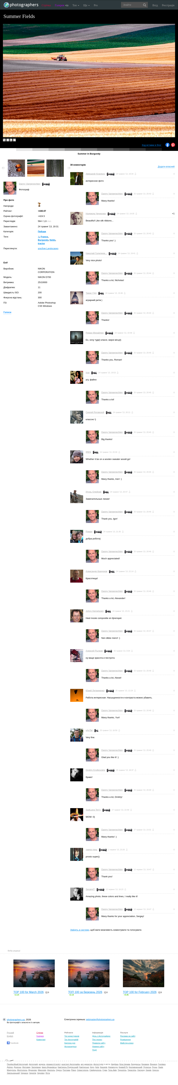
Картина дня (69, 1043)
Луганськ (147, 1067)
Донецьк (17, 1067)
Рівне (73, 1070)
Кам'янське (84, 1067)
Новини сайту (98, 1046)
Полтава (66, 1070)
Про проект (97, 1040)
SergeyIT (90, 889)
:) (38, 236)
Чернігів (32, 1073)
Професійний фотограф (17, 1064)
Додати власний (166, 166)
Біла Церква (124, 1064)
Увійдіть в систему (79, 930)
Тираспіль (132, 1070)
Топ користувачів (71, 1036)
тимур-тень (91, 849)
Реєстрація (168, 5)
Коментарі (40, 1040)
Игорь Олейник (93, 491)
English (10, 1036)
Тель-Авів (112, 1070)
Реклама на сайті (127, 1036)
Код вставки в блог (151, 145)
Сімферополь (95, 1070)
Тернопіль (122, 1070)
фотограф (33, 1064)
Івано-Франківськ (49, 1067)
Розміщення (125, 1040)
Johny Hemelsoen (95, 611)
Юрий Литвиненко (95, 690)
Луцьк (154, 1067)
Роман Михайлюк (95, 332)
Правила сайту (98, 1043)
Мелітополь (22, 1070)
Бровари (145, 1064)
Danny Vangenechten (29, 184)
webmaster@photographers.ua (100, 1019)
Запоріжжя (36, 1067)
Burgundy (43, 240)
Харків (148, 1070)
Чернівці (40, 1073)
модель (42, 1064)
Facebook (12, 1043)
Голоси (7, 312)
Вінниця (153, 1064)
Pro (96, 5)
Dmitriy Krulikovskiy (95, 770)
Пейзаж (42, 231)
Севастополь (82, 1070)
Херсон (155, 1070)
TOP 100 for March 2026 (28, 992)
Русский (10, 1033)
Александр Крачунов (96, 571)
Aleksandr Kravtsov (95, 173)
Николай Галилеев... (96, 253)
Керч (92, 1067)
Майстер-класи (126, 1043)
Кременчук (113, 1067)
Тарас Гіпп (91, 293)
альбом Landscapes (48, 248)
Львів (160, 1067)
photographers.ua (16, 1019)
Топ (75, 5)
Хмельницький (13, 1073)
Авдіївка (114, 1064)
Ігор (88, 372)
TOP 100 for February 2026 (139, 992)
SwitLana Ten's (93, 809)
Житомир (26, 1067)
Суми (104, 1070)
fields (52, 240)
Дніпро (10, 1067)
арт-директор (86, 1064)
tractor (41, 243)
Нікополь (51, 1070)
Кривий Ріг (123, 1067)
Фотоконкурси (70, 1046)
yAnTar (89, 730)
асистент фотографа (70, 1064)
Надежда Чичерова (96, 213)
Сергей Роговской (95, 412)
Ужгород (141, 1070)
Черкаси (24, 1073)
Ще (86, 5)
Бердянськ (135, 1064)
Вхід (155, 5)
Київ (97, 1067)
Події (94, 1050)
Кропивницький (135, 1067)
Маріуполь (11, 1070)
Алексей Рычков (94, 650)
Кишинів (103, 1067)
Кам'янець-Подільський (68, 1067)
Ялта (47, 1073)
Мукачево (32, 1070)
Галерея (61, 5)
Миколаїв (42, 1070)
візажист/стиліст (53, 1064)
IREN (88, 452)
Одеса (58, 1070)
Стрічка (46, 5)
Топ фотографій (71, 1040)
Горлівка (161, 1064)
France (44, 236)
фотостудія (98, 1064)
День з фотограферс (101, 1036)
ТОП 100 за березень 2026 (85, 992)
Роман (89, 531)
